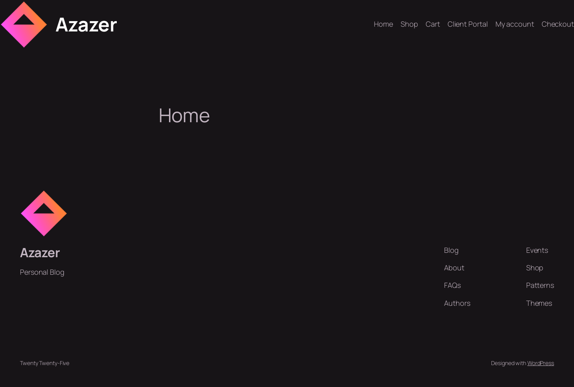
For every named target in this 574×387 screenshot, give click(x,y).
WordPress (540, 363)
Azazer (86, 24)
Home (383, 24)
